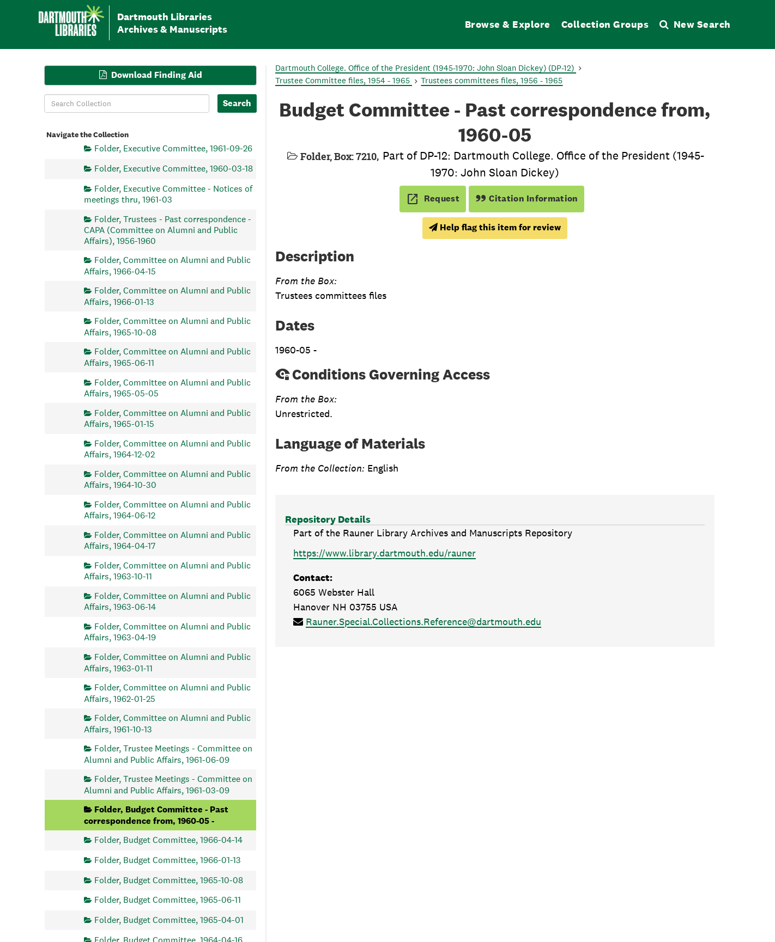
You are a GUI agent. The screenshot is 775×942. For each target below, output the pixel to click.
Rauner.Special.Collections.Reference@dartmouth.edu (423, 621)
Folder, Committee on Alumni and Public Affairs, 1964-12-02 (167, 448)
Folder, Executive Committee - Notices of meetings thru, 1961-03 (168, 193)
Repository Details (328, 519)
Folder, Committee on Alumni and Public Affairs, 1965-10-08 (167, 326)
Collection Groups (605, 24)
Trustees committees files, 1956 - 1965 (491, 80)
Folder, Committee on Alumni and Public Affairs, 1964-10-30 (167, 479)
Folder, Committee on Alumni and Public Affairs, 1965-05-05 (167, 387)
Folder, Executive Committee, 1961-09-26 (173, 148)
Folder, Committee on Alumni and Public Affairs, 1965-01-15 (167, 418)
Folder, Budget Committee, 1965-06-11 (167, 900)
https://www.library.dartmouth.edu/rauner (384, 553)
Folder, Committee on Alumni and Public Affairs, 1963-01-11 (167, 662)
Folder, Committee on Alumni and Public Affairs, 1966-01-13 (167, 296)
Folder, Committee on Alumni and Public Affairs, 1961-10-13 (167, 723)
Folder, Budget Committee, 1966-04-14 (168, 840)
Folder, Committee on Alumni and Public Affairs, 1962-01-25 (167, 693)
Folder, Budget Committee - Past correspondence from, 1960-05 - (156, 815)
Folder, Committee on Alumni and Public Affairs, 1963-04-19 (167, 632)
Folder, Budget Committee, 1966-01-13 (167, 860)
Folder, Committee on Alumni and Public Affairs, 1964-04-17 (167, 540)
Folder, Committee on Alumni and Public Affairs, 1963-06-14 (167, 601)
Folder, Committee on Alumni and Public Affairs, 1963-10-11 (167, 570)
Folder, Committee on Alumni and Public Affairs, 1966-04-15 (167, 265)
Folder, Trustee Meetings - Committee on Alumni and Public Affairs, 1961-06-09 (168, 754)
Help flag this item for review (495, 227)
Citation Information (526, 198)
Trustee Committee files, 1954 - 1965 (343, 80)
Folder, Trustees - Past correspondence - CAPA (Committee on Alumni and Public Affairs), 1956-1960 (167, 229)
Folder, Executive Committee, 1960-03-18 (173, 168)
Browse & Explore (507, 24)
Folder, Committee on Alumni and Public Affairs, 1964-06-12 (167, 509)
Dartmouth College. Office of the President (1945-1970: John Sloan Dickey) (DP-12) (425, 68)
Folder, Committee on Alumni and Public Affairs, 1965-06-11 (167, 357)
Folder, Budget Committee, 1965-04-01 (169, 919)
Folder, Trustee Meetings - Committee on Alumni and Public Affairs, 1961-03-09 (168, 784)
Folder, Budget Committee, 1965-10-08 (168, 879)
